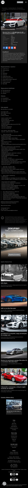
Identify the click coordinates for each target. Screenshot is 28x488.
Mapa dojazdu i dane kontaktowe (14, 458)
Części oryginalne (14, 445)
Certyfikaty (14, 429)
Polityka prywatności (14, 428)
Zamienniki (14, 447)
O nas (14, 421)
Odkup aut (14, 439)
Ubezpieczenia (14, 436)
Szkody (14, 440)
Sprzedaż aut (14, 437)
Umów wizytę (20, 2)
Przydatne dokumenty (14, 453)
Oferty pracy (14, 425)
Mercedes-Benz (20, 8)
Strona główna (4, 8)
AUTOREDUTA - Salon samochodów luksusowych (3, 2)
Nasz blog (14, 423)
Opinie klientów (14, 426)
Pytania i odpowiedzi (14, 452)
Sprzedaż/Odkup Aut (12, 8)
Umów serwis (14, 434)
